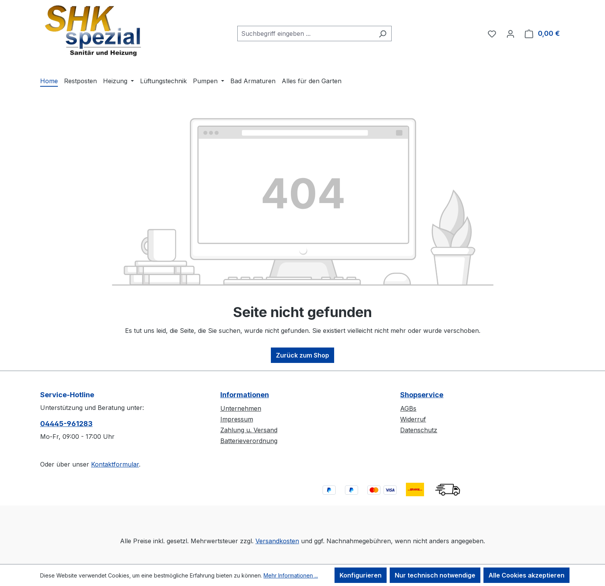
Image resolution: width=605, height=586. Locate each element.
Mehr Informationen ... (291, 575)
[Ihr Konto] (510, 33)
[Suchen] (382, 33)
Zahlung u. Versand (248, 430)
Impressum (236, 419)
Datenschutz (418, 430)
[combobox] (305, 33)
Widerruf (413, 419)
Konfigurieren (361, 575)
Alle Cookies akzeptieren (526, 575)
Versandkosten (277, 541)
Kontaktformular (115, 464)
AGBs (408, 408)
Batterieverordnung (248, 441)
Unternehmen (240, 408)
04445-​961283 (66, 424)
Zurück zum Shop (302, 355)
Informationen (244, 395)
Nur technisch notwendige (435, 575)
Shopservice (421, 395)
